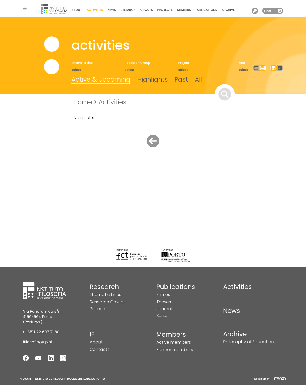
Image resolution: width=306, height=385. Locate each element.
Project (183, 63)
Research (128, 10)
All (198, 79)
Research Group (137, 63)
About (76, 10)
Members (184, 10)
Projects (165, 10)
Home (83, 102)
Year (241, 63)
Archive (228, 10)
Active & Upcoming (100, 79)
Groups (146, 10)
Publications (206, 10)
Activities (95, 10)
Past (181, 79)
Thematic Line (82, 63)
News (112, 10)
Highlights (152, 79)
